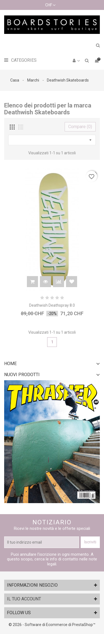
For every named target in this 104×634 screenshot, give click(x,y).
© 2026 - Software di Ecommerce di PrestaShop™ (52, 624)
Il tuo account (24, 598)
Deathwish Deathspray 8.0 (52, 305)
